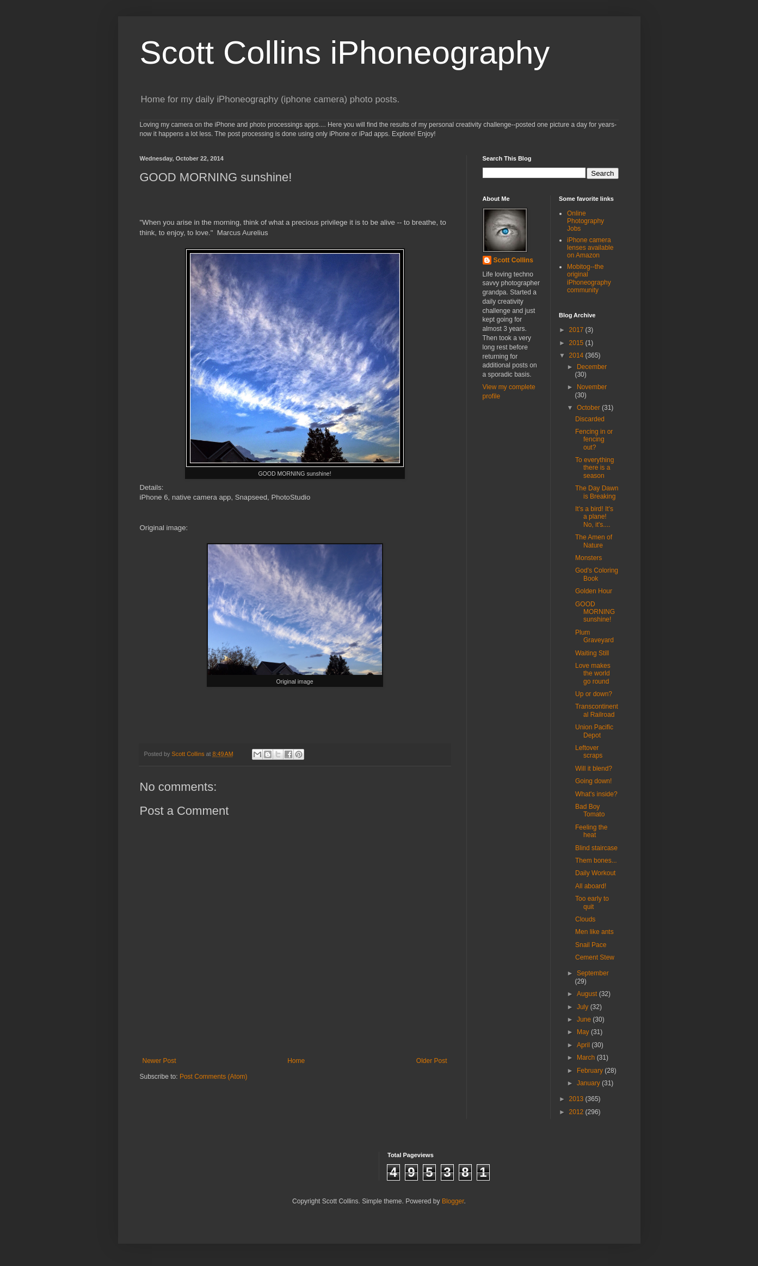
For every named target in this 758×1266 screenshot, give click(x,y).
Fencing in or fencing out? (594, 439)
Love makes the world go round (593, 673)
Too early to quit (592, 902)
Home (296, 1061)
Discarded (590, 419)
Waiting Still (592, 653)
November (592, 387)
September (593, 973)
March (587, 1057)
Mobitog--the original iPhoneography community (589, 278)
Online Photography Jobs (585, 221)
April (584, 1045)
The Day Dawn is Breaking (596, 492)
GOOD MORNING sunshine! (595, 612)
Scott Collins (189, 754)
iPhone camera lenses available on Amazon (590, 248)
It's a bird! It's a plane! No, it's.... (594, 516)
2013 (577, 1099)
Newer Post (159, 1061)
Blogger (453, 1201)
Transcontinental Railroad (596, 710)
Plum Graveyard (594, 636)
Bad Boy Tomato (590, 810)
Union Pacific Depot (594, 731)
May (584, 1032)
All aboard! (590, 886)
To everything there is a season (594, 468)
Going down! (593, 781)
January (589, 1083)
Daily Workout (595, 873)
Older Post (431, 1061)
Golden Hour (593, 591)
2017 (577, 330)
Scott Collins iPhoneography (345, 52)
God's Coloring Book (596, 574)
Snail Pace (590, 945)
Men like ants (594, 932)
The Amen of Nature (593, 541)
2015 (577, 343)
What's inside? (596, 794)
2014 (577, 355)
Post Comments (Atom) (214, 1076)
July (583, 1007)
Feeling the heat (591, 831)
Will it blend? (593, 768)
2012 (577, 1112)
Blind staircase (596, 848)
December (592, 367)
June (585, 1019)
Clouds (585, 919)
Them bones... (596, 860)
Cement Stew (594, 957)
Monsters (588, 558)
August (588, 994)
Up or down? (593, 694)
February (591, 1070)
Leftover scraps (588, 751)
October (589, 407)
